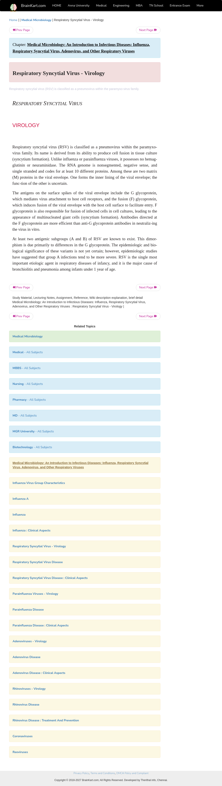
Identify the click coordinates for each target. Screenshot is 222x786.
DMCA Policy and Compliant (132, 773)
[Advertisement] (190, 83)
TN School (156, 5)
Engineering (121, 5)
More (200, 5)
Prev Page (21, 30)
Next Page (148, 30)
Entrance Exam (180, 5)
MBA (139, 5)
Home (13, 20)
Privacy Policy (81, 773)
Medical (101, 5)
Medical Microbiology (36, 20)
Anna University (79, 5)
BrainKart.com (33, 5)
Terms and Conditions (102, 773)
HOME (56, 5)
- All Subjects (28, 352)
